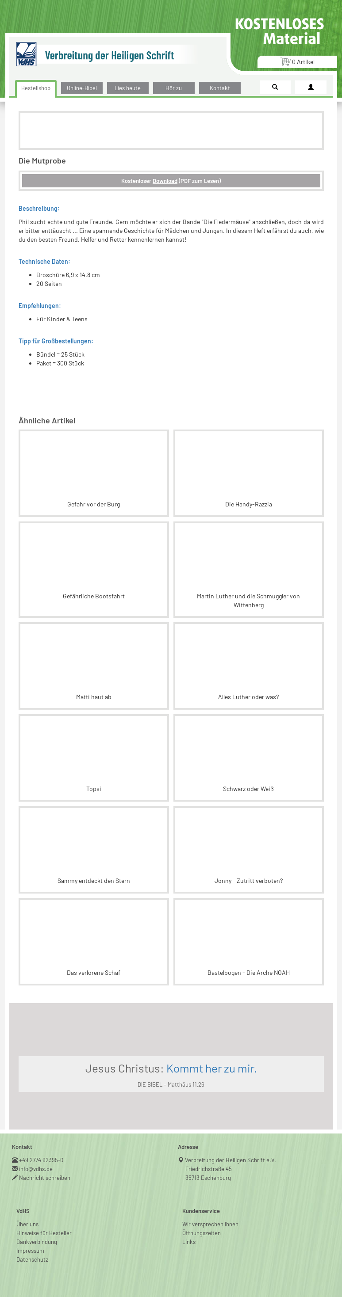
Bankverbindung (36, 1241)
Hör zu (173, 87)
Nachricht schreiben (44, 1177)
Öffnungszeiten (201, 1232)
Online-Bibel (82, 87)
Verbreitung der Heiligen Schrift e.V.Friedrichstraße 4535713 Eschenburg (230, 1168)
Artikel (297, 61)
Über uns (27, 1224)
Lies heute (128, 87)
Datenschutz (32, 1259)
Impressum (30, 1250)
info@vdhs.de (36, 1168)
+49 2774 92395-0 (41, 1160)
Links (189, 1241)
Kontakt (220, 87)
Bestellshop (35, 87)
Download (165, 180)
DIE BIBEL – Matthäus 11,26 (171, 1084)
